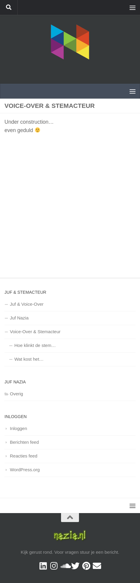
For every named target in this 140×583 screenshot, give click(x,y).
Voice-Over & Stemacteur (35, 331)
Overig (16, 393)
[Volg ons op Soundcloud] (64, 566)
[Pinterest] (86, 566)
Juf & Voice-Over (27, 304)
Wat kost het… (29, 359)
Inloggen (18, 428)
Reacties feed (23, 455)
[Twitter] (75, 566)
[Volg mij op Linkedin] (43, 566)
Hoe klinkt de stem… (35, 345)
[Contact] (97, 566)
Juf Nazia (19, 317)
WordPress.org (25, 469)
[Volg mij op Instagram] (54, 566)
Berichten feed (24, 442)
